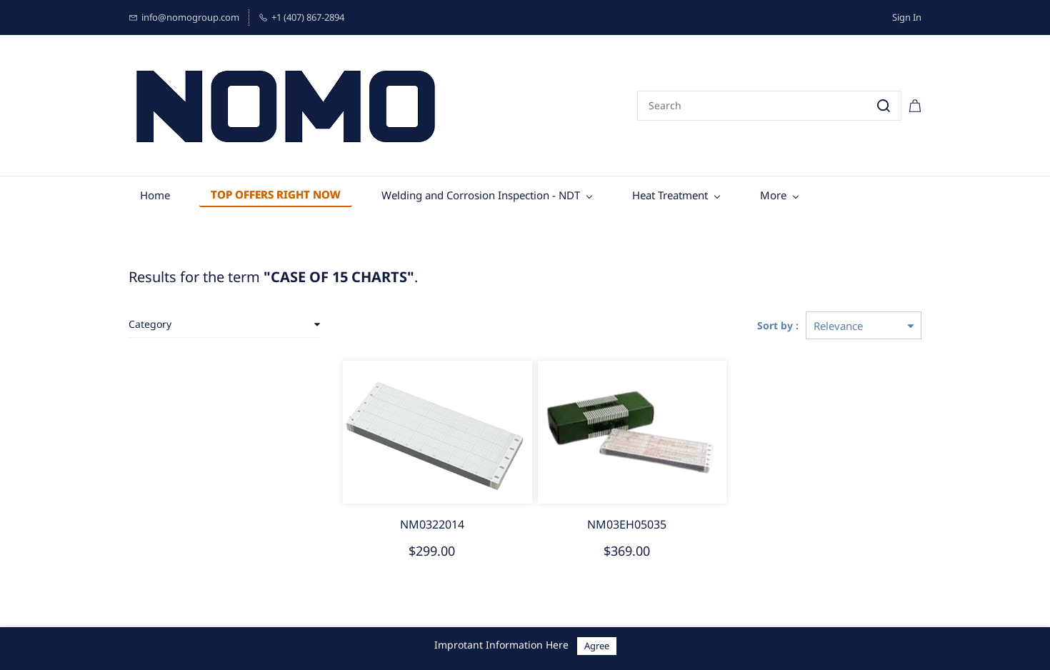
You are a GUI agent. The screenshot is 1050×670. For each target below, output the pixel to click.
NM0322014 (432, 524)
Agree (596, 645)
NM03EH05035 (626, 524)
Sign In (906, 17)
